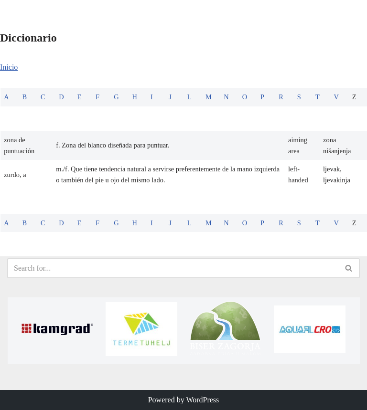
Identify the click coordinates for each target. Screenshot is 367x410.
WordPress (202, 400)
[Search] (172, 268)
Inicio (9, 67)
